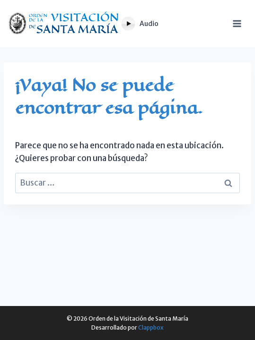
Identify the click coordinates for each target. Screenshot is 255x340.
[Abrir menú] (242, 23)
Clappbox (151, 327)
